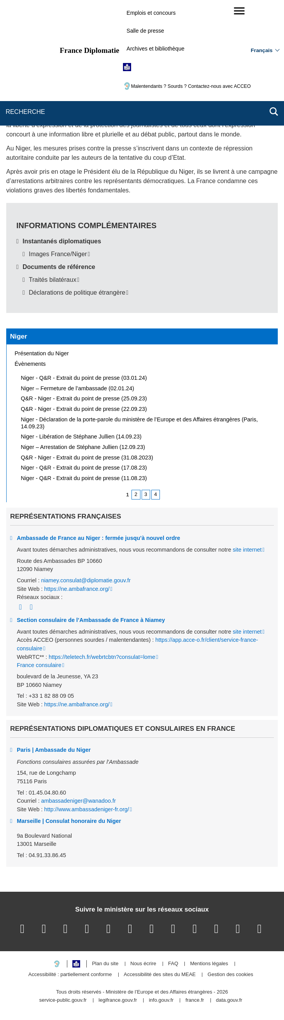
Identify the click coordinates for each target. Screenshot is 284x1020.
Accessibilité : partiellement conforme (70, 975)
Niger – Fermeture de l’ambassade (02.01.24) (77, 388)
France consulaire (39, 665)
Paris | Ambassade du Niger (54, 750)
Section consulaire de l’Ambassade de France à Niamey (91, 620)
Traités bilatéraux (52, 279)
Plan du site (105, 964)
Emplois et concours (150, 13)
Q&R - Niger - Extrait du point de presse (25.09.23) (84, 398)
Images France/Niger (58, 254)
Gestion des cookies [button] (230, 975)
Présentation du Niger (42, 353)
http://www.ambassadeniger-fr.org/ (86, 809)
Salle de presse (145, 31)
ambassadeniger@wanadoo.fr (78, 801)
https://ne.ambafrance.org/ (76, 589)
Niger (18, 336)
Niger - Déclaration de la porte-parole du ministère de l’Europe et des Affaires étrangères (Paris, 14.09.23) (139, 423)
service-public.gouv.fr (63, 1000)
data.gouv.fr (229, 1000)
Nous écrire (143, 964)
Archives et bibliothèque (155, 48)
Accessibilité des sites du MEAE (160, 975)
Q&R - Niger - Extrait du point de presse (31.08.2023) (87, 457)
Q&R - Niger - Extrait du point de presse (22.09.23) (84, 409)
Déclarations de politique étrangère (77, 292)
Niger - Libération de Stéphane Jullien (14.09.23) (81, 436)
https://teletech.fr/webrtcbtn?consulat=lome (102, 657)
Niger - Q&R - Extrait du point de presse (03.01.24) (84, 378)
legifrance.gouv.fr (117, 1000)
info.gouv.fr (161, 1000)
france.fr (195, 1000)
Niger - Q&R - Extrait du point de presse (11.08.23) (84, 478)
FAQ (173, 964)
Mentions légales (209, 964)
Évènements (30, 364)
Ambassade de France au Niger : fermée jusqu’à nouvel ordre (98, 538)
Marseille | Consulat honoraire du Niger (69, 821)
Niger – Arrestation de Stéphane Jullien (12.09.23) (83, 447)
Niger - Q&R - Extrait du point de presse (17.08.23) (84, 468)
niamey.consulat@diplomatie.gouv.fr (86, 580)
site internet (247, 550)
